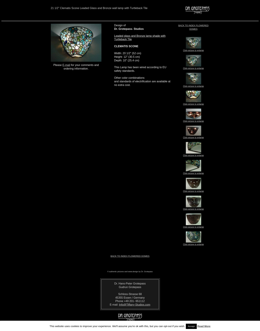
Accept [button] (191, 326)
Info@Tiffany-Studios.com (134, 304)
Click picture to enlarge (193, 49)
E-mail (66, 65)
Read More (204, 326)
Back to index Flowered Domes (130, 256)
